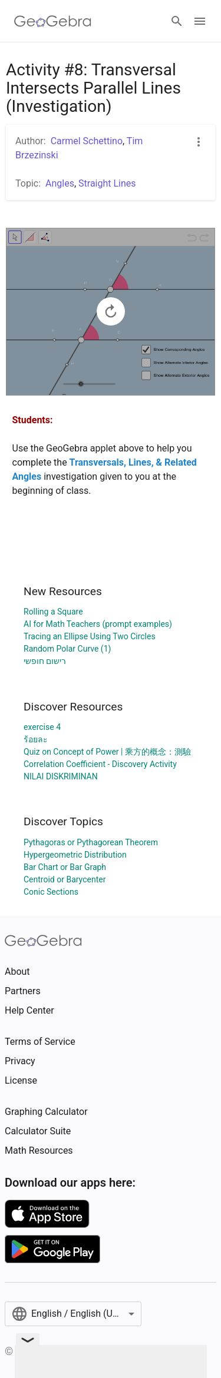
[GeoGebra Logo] (52, 21)
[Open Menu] (200, 21)
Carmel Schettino (87, 141)
